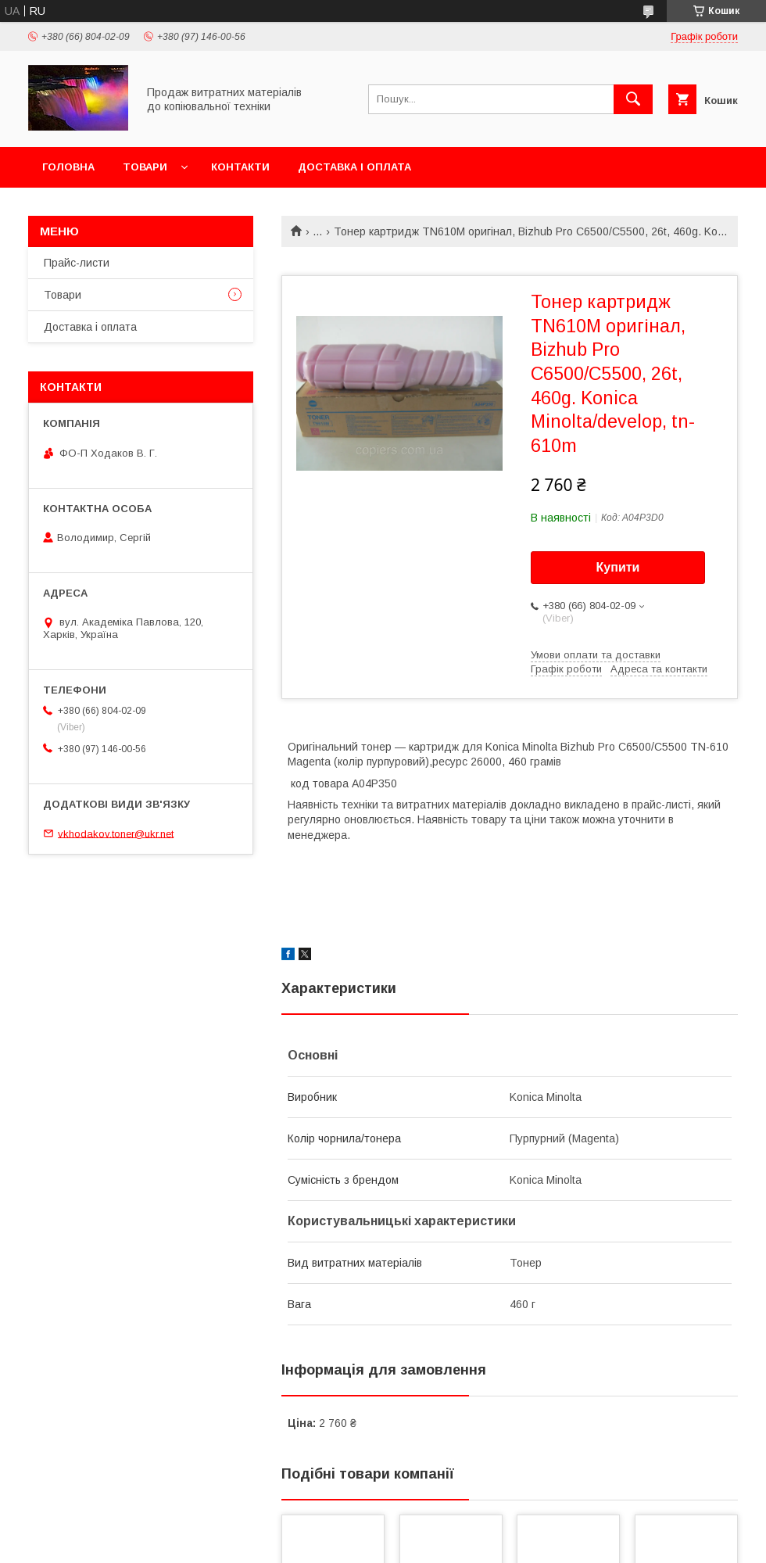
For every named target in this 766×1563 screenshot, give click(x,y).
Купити (618, 567)
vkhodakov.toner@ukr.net (116, 833)
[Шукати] (633, 99)
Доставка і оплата (354, 167)
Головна (68, 167)
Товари (145, 167)
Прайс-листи (76, 262)
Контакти (240, 167)
